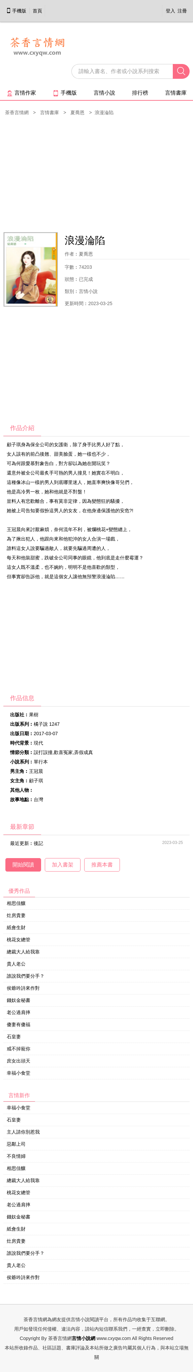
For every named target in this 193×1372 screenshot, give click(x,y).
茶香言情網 (17, 112)
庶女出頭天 (18, 1061)
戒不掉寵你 (18, 1048)
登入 (170, 10)
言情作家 (21, 93)
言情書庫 (176, 93)
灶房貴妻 (16, 915)
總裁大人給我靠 (23, 951)
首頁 (37, 10)
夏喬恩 (77, 112)
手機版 (16, 10)
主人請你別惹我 (23, 1132)
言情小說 (104, 93)
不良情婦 (16, 1156)
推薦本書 (102, 865)
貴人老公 (16, 964)
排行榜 (140, 93)
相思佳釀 (16, 903)
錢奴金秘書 (18, 1000)
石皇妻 (14, 1036)
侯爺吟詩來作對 (23, 988)
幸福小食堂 (18, 1073)
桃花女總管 (18, 939)
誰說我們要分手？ (25, 976)
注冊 (182, 10)
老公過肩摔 (18, 1012)
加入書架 (62, 865)
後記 (38, 843)
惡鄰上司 (16, 1144)
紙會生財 (16, 927)
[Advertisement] (96, 175)
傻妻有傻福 (18, 1024)
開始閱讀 (23, 865)
